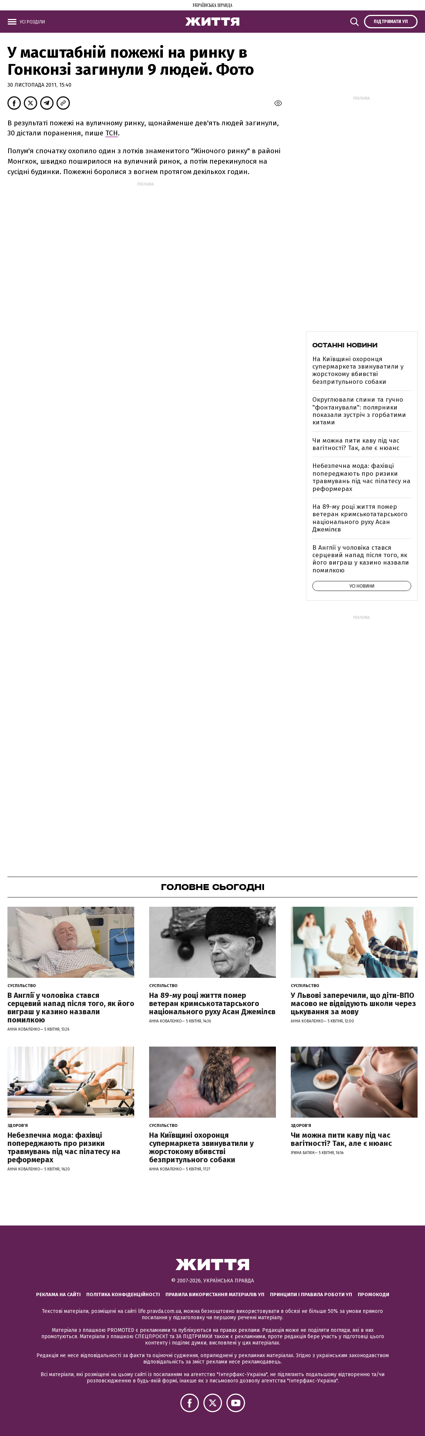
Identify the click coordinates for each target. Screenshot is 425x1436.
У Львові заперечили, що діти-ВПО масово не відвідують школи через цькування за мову (353, 1003)
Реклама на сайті (58, 1294)
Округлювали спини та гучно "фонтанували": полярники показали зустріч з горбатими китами (359, 411)
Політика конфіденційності (123, 1294)
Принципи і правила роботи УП (311, 1294)
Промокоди (373, 1294)
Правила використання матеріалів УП (214, 1294)
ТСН (111, 133)
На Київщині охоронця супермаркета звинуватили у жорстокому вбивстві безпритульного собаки (357, 370)
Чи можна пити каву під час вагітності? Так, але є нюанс (355, 444)
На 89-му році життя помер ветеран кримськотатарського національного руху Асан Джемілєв (360, 518)
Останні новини (344, 345)
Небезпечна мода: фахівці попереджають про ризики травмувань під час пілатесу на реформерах (361, 477)
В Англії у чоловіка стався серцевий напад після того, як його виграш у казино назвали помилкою (360, 559)
